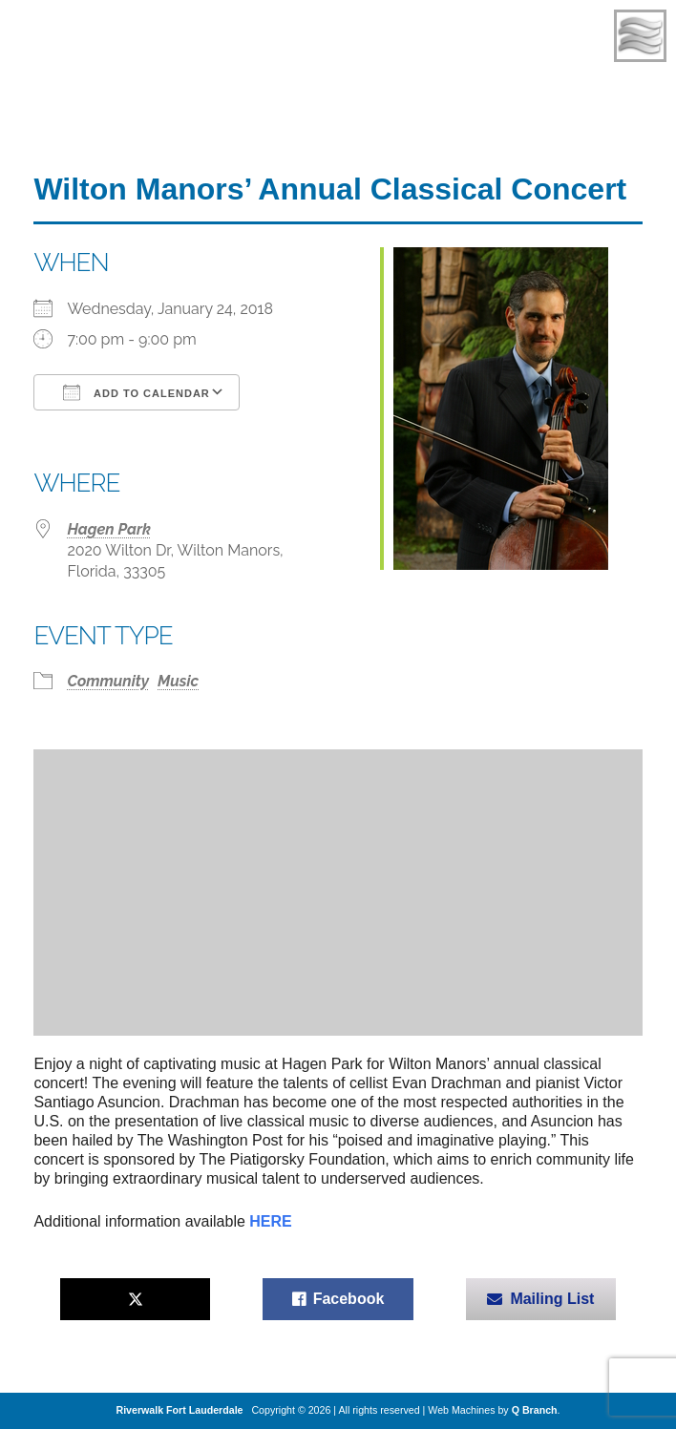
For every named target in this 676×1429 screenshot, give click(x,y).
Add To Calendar (136, 392)
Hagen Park (109, 529)
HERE (270, 1221)
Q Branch (535, 1410)
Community (108, 681)
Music (178, 681)
